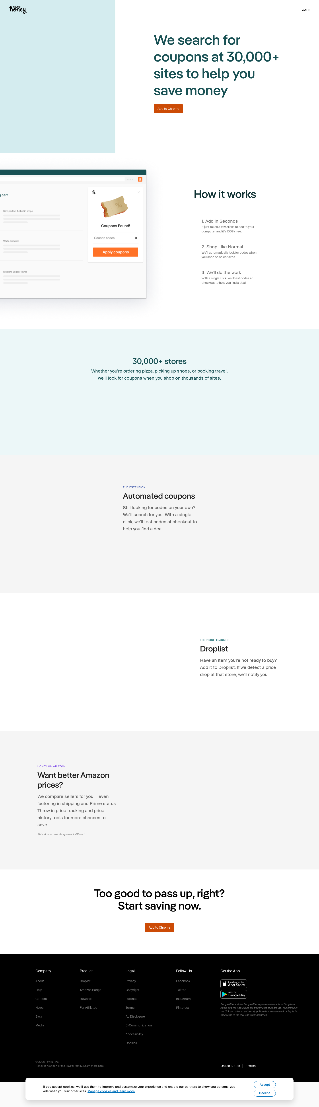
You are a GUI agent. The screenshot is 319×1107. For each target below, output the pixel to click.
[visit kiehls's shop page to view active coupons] (184, 400)
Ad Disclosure (135, 1016)
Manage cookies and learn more (111, 1091)
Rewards (86, 999)
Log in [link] (306, 10)
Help (38, 990)
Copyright (132, 990)
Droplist (85, 981)
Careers (41, 999)
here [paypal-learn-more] (101, 1066)
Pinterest (182, 1008)
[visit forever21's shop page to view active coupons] (134, 425)
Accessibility (134, 1034)
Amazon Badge (90, 990)
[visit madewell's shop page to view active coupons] (109, 400)
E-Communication (139, 1025)
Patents (131, 999)
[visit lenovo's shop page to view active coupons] (184, 425)
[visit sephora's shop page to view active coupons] (159, 400)
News (39, 1008)
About (39, 981)
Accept (265, 1084)
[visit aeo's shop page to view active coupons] (159, 425)
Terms (130, 1008)
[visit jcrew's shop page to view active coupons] (109, 425)
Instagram (183, 999)
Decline (264, 1093)
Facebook (183, 981)
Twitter (181, 990)
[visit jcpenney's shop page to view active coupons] (209, 400)
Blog (38, 1016)
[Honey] (18, 10)
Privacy (131, 981)
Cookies (131, 1043)
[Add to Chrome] (168, 108)
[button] (238, 1066)
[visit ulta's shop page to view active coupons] (209, 425)
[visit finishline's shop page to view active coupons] (134, 400)
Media (39, 1025)
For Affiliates (88, 1008)
